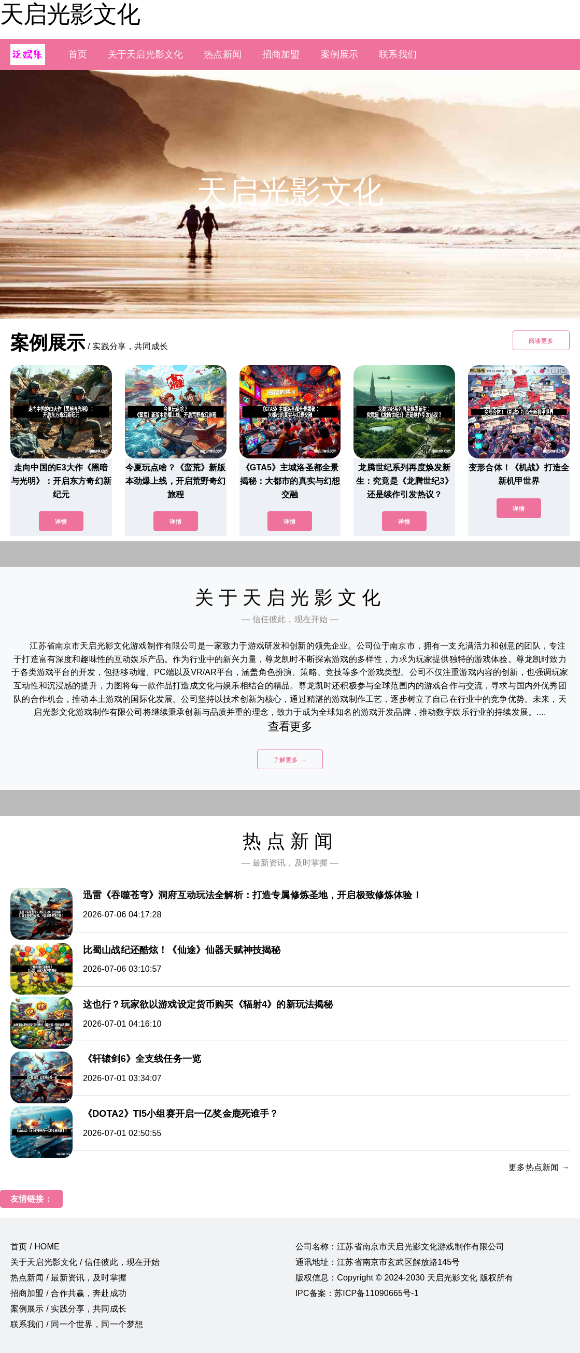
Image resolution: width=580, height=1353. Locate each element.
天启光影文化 (70, 14)
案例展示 (340, 54)
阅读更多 (541, 341)
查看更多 (290, 726)
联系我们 (398, 54)
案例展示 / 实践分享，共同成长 (68, 1308)
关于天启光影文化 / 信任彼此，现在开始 (85, 1262)
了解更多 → (289, 760)
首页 (77, 54)
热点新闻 (223, 54)
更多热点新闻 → (539, 1167)
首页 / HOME (35, 1246)
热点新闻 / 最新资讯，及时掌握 (68, 1277)
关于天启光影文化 (145, 54)
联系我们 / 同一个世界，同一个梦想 (76, 1324)
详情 (61, 522)
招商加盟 (281, 54)
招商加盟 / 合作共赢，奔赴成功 (68, 1293)
